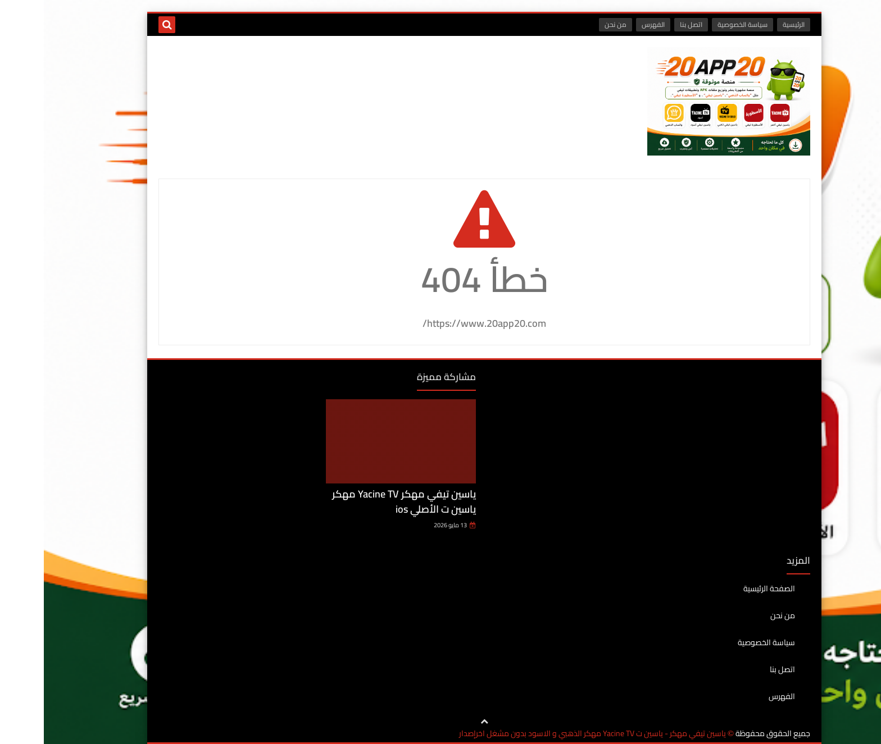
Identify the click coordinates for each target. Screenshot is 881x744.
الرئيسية (750, 24)
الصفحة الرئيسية (725, 589)
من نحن (572, 24)
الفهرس (609, 24)
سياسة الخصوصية (699, 24)
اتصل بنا (647, 24)
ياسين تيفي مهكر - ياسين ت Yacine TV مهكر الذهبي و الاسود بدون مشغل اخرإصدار (548, 734)
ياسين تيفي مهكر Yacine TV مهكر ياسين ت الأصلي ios (360, 501)
